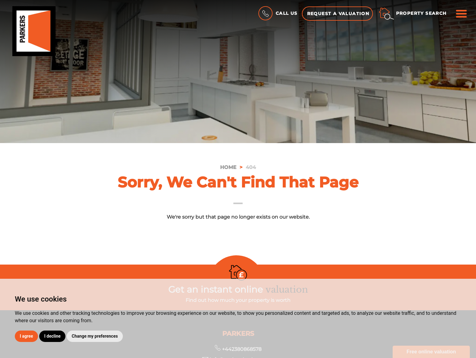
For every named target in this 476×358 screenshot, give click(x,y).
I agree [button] (26, 336)
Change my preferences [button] (95, 336)
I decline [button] (52, 336)
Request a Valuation (338, 13)
